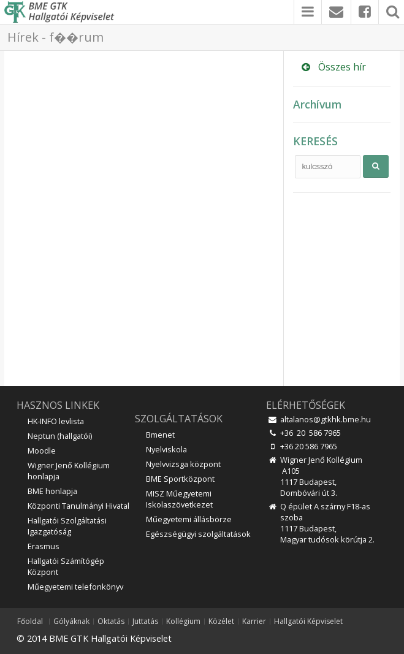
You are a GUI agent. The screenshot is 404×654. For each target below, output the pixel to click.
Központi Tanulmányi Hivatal (78, 505)
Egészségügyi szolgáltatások (198, 533)
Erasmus (43, 546)
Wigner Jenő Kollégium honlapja (69, 471)
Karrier (254, 621)
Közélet (221, 621)
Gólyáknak (71, 621)
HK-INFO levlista (56, 421)
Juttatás (145, 621)
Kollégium (183, 621)
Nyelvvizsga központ (183, 464)
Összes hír (332, 67)
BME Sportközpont (180, 478)
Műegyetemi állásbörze (189, 519)
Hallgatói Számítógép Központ (66, 566)
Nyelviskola (166, 449)
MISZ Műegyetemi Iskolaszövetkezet (179, 499)
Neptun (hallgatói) (60, 435)
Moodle (42, 450)
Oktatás (110, 621)
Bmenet (160, 434)
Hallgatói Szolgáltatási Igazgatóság (67, 526)
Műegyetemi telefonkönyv (75, 586)
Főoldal (30, 621)
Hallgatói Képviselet (308, 621)
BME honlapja (52, 490)
